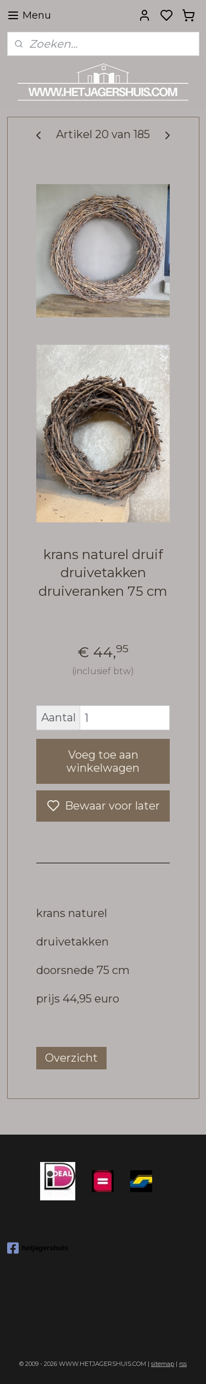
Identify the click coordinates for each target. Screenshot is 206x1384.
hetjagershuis (38, 1248)
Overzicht (71, 1058)
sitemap (162, 1364)
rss (183, 1364)
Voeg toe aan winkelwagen (103, 762)
